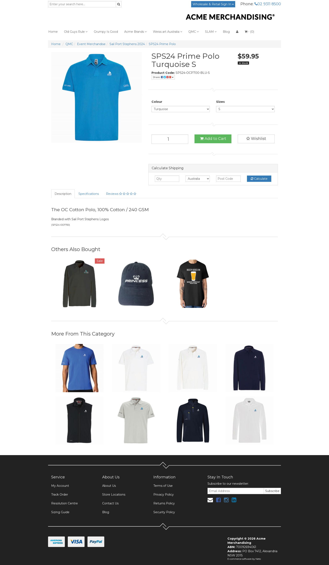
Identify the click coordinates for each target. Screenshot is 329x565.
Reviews (121, 194)
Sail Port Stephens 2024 (127, 44)
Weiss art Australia (167, 32)
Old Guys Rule (75, 32)
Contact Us (110, 503)
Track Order (59, 494)
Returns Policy (164, 503)
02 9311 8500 (268, 4)
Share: (163, 77)
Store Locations (113, 494)
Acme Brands (135, 32)
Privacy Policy (163, 494)
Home (53, 32)
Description (63, 194)
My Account (60, 486)
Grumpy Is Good (106, 32)
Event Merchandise (91, 44)
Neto (258, 558)
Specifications (88, 194)
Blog (226, 32)
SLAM (211, 32)
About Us (109, 486)
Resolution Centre (64, 503)
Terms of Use (163, 486)
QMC (193, 32)
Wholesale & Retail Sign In (213, 4)
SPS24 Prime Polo (162, 44)
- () (249, 32)
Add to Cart (213, 138)
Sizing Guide (60, 512)
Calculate (259, 179)
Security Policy (164, 512)
